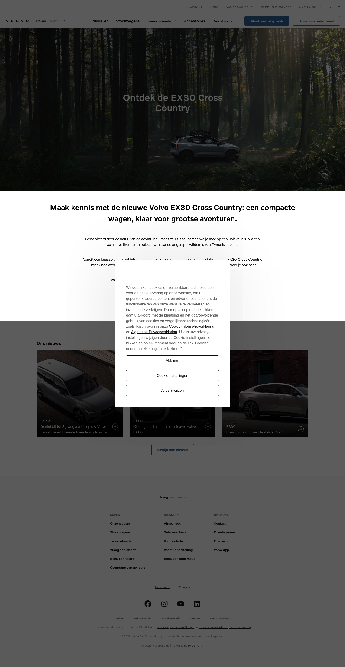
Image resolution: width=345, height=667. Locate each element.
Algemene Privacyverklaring (154, 332)
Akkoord (172, 361)
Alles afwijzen (172, 390)
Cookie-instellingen (172, 376)
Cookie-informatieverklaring (191, 326)
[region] (172, 333)
